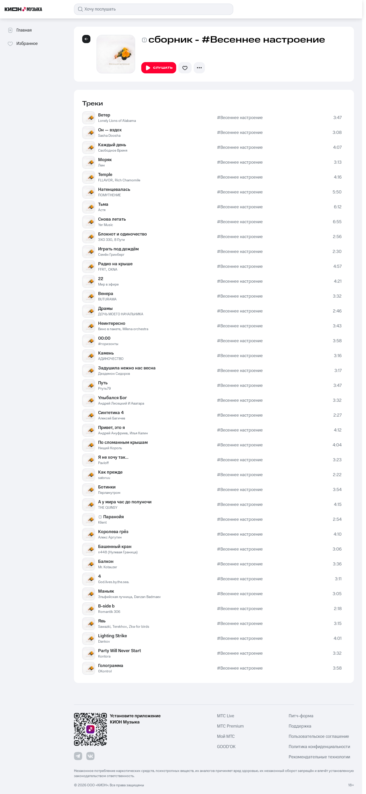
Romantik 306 (109, 611)
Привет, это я (111, 428)
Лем (101, 165)
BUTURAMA (107, 299)
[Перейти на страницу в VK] (90, 756)
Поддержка (300, 726)
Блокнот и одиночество (122, 234)
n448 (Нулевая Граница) (118, 552)
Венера (105, 294)
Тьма (103, 204)
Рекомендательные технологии (319, 757)
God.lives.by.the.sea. (113, 582)
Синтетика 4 (111, 413)
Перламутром (109, 492)
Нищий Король (110, 448)
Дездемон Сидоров (114, 373)
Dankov (104, 641)
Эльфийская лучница (115, 597)
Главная (19, 30)
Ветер (104, 115)
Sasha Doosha (109, 135)
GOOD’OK (226, 747)
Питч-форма (301, 716)
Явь (102, 621)
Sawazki (104, 626)
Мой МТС (226, 736)
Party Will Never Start (119, 651)
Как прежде (110, 472)
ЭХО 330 (105, 239)
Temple (105, 175)
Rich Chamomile (127, 180)
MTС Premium (230, 726)
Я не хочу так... (113, 457)
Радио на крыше (115, 264)
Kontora (104, 656)
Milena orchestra (135, 329)
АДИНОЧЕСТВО (111, 358)
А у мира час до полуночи (125, 502)
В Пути (119, 239)
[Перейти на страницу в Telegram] (78, 756)
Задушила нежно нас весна (127, 368)
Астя (102, 210)
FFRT (102, 269)
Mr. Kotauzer (107, 567)
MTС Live (225, 716)
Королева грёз (113, 532)
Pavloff (103, 463)
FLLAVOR (105, 180)
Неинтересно (111, 323)
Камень (106, 353)
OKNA (112, 269)
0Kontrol (105, 671)
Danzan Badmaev (147, 597)
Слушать (159, 68)
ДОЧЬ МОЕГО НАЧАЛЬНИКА (120, 314)
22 (100, 279)
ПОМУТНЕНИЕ (109, 195)
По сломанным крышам (123, 442)
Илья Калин (139, 433)
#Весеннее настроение (240, 118)
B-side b (106, 606)
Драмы (105, 309)
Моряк (105, 160)
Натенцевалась (114, 190)
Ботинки (107, 487)
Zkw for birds (139, 626)
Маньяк (106, 591)
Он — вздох (110, 130)
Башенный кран (115, 547)
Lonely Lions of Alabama (117, 120)
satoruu (104, 478)
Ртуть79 (104, 388)
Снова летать (112, 219)
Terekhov (119, 626)
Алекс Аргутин (110, 537)
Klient (102, 522)
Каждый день (112, 145)
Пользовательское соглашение (319, 736)
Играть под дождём (118, 249)
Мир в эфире (108, 284)
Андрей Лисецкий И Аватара (121, 403)
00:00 (104, 338)
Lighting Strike (112, 636)
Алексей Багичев (111, 418)
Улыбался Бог (112, 398)
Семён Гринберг (111, 254)
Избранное (22, 44)
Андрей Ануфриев (113, 433)
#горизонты (108, 344)
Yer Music (105, 225)
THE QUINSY (107, 507)
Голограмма (110, 666)
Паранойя (113, 517)
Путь (103, 383)
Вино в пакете (109, 329)
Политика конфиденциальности (319, 747)
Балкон (106, 561)
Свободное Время (112, 150)
